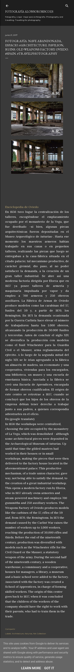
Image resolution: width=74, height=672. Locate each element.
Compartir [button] (10, 629)
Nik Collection (39, 633)
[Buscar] (67, 5)
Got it (49, 668)
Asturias (28, 633)
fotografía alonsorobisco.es (29, 11)
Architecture (18, 633)
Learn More (31, 668)
